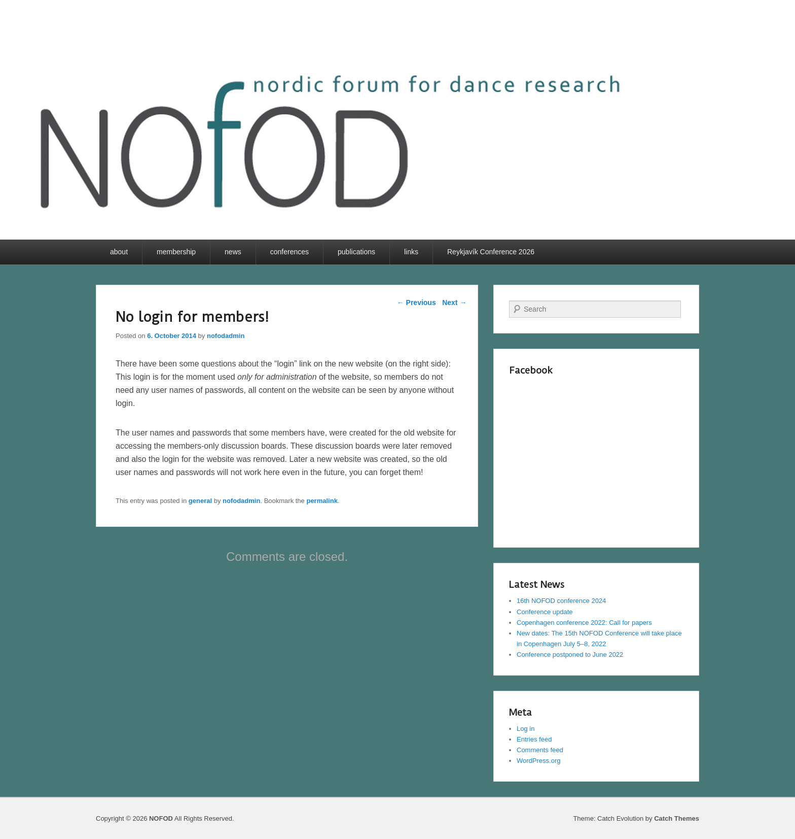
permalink (321, 501)
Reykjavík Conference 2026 (490, 252)
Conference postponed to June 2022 (570, 654)
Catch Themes (676, 818)
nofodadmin (225, 336)
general (200, 501)
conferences (289, 252)
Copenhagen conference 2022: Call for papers (584, 622)
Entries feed (534, 739)
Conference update (545, 612)
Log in (525, 728)
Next (454, 302)
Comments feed (540, 750)
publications (356, 252)
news (233, 252)
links (411, 252)
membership (176, 252)
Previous (416, 302)
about (119, 252)
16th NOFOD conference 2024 (561, 601)
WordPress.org (538, 760)
